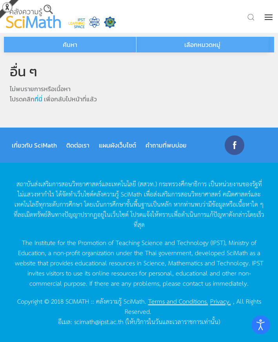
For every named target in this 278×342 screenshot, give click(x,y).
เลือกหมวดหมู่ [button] (202, 44)
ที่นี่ (38, 99)
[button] (269, 17)
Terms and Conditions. (178, 301)
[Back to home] (33, 16)
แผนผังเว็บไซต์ (117, 145)
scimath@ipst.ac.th (99, 321)
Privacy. (220, 301)
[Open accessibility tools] (260, 324)
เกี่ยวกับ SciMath (34, 145)
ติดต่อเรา (77, 145)
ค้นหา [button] (70, 44)
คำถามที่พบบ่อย (166, 145)
